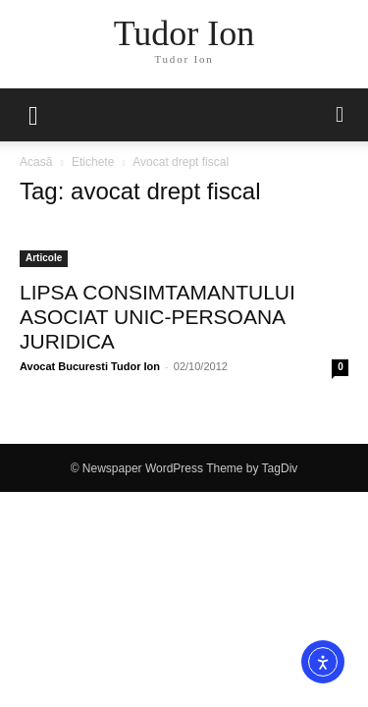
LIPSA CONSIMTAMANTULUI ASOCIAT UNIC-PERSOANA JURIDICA (157, 317)
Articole (44, 257)
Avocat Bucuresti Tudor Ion (90, 366)
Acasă (36, 162)
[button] (340, 114)
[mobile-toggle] (33, 114)
